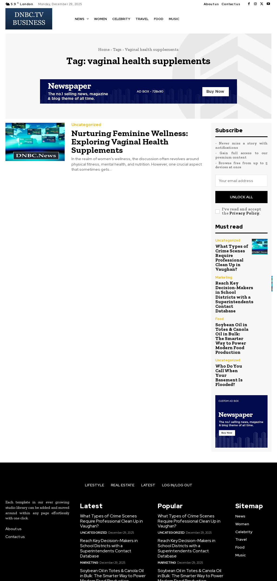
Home (104, 49)
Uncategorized (85, 125)
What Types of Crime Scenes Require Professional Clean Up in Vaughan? (229, 253)
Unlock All (241, 196)
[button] (188, 18)
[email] (241, 181)
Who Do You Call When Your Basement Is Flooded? (230, 348)
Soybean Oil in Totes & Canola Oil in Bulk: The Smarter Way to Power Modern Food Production (230, 320)
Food (219, 306)
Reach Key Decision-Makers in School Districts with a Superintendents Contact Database (231, 287)
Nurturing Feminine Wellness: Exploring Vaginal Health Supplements (123, 140)
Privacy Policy (244, 211)
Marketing (223, 270)
